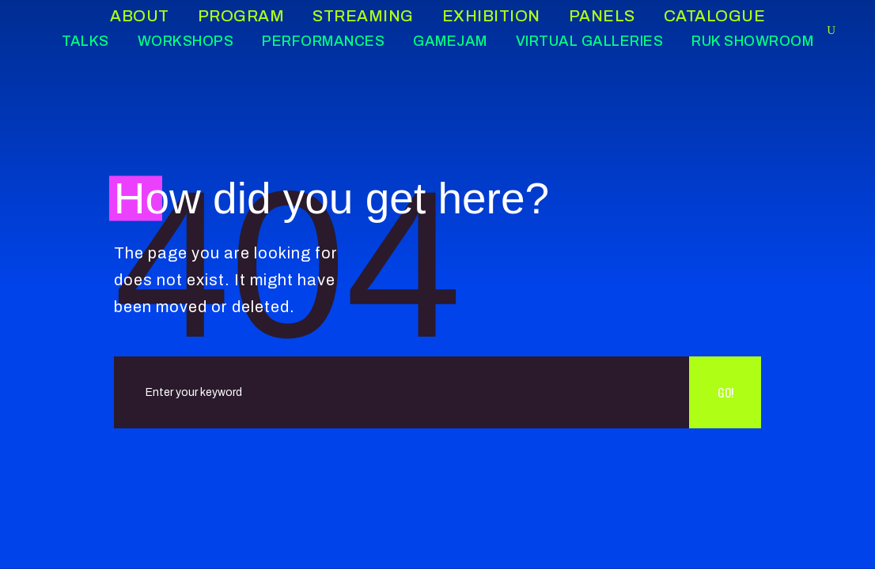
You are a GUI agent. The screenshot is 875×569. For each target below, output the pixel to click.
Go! (725, 392)
